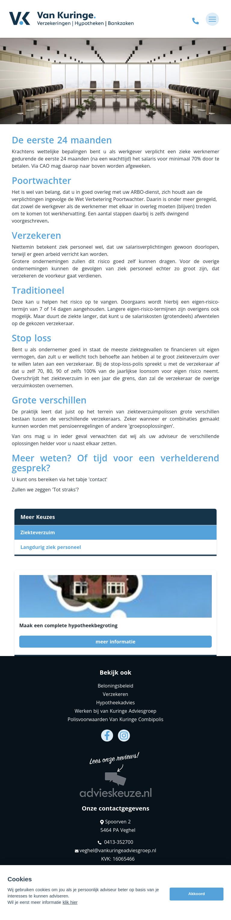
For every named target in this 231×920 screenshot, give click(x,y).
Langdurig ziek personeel (50, 547)
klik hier (70, 902)
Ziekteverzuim (37, 532)
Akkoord (196, 894)
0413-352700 (115, 842)
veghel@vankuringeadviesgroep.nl (115, 850)
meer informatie (115, 641)
